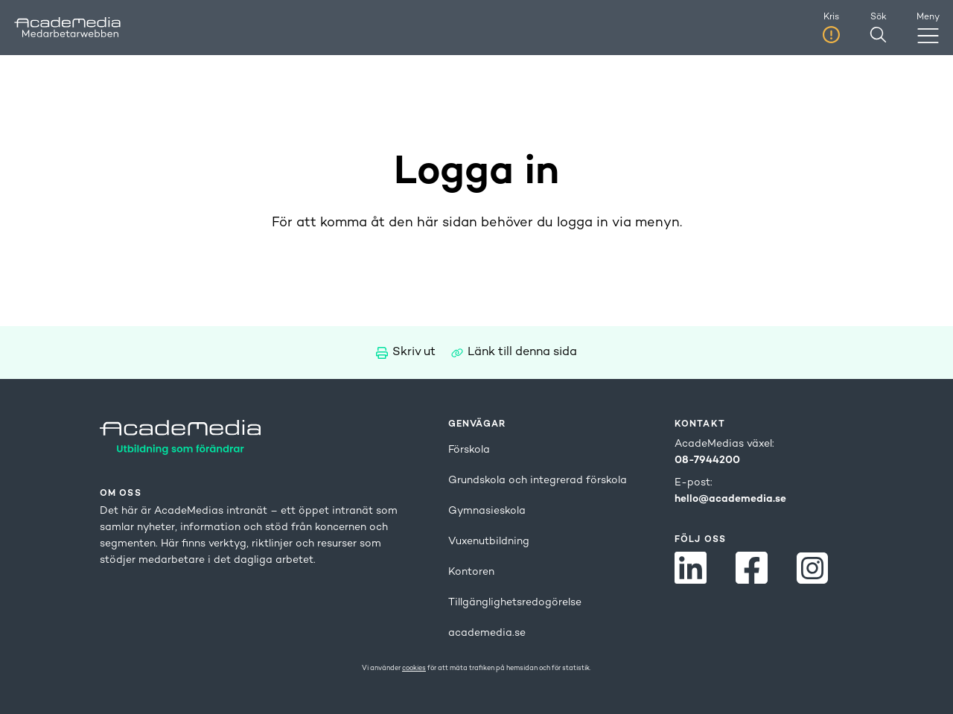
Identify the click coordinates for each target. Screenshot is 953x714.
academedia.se (487, 633)
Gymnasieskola (487, 511)
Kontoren (471, 572)
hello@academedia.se (730, 499)
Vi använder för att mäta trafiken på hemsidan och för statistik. (476, 668)
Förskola (469, 450)
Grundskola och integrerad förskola (537, 480)
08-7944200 (707, 460)
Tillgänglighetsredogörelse (514, 602)
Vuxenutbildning (488, 541)
